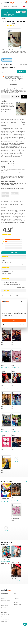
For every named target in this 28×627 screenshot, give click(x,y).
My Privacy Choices (5, 623)
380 (2, 470)
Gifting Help (16, 606)
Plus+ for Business (4, 610)
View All (25, 481)
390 (2, 364)
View (2, 346)
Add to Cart (6, 346)
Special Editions (6, 481)
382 (2, 449)
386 (2, 406)
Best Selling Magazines (5, 600)
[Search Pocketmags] (3, 7)
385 (12, 406)
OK (14, 320)
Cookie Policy (4, 621)
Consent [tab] (5, 305)
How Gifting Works (17, 604)
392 (2, 342)
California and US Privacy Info (6, 615)
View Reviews (13, 252)
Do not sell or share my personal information (14, 324)
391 (12, 342)
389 (12, 364)
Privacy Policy (4, 612)
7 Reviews (18, 25)
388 (2, 385)
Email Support (16, 598)
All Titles (3, 595)
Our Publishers (4, 607)
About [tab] (23, 305)
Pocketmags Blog (4, 605)
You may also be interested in (6, 543)
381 (12, 449)
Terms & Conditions (5, 619)
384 (2, 428)
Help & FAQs (16, 595)
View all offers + (14, 84)
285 (12, 497)
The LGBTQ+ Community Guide (5, 498)
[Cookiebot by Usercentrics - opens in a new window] (20, 301)
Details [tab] (14, 305)
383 (12, 428)
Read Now (21, 71)
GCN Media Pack (15, 518)
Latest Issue (4, 18)
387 (12, 385)
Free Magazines (4, 603)
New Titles (3, 598)
